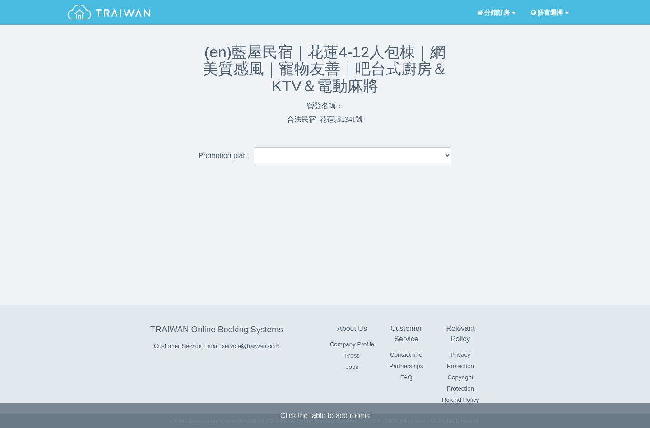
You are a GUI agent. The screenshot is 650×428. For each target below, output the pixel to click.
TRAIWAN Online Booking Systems (216, 329)
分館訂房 (495, 12)
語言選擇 (549, 12)
